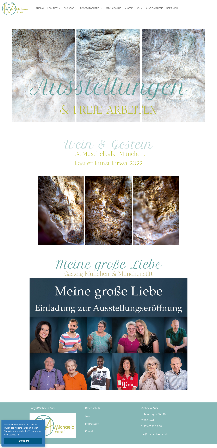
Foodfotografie (89, 8)
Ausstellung (132, 8)
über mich (172, 8)
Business (69, 8)
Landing (39, 8)
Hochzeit (52, 8)
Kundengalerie (154, 8)
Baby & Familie (113, 8)
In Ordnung (23, 440)
